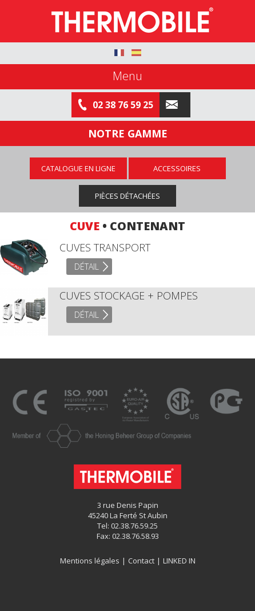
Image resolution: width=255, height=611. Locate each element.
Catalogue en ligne (78, 168)
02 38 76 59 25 (115, 104)
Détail (86, 266)
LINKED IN (179, 560)
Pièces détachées (127, 196)
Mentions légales (89, 560)
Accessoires (177, 168)
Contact (141, 560)
